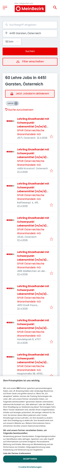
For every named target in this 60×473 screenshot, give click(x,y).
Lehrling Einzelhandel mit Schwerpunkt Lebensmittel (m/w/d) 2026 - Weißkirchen (33, 257)
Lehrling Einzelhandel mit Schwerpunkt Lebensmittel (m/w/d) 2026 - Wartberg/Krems (33, 360)
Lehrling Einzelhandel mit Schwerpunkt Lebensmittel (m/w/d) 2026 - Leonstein (33, 124)
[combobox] (30, 25)
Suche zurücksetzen (19, 110)
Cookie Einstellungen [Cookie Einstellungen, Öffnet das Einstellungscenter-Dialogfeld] (30, 467)
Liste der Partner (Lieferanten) (17, 453)
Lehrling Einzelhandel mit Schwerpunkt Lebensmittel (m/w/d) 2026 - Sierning (33, 223)
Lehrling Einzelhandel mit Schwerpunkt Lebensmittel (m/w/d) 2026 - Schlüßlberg (33, 326)
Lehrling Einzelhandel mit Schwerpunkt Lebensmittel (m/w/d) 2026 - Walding (33, 189)
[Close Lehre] (16, 103)
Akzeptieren (30, 458)
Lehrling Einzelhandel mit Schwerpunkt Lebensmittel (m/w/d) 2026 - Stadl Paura (33, 292)
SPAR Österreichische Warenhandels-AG (30, 132)
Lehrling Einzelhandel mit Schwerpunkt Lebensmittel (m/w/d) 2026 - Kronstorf (33, 155)
